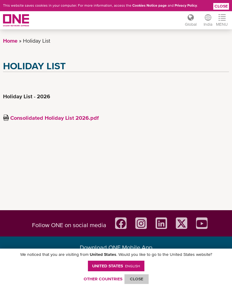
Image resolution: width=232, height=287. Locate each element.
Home (10, 41)
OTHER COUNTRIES (103, 278)
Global (190, 24)
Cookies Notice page (149, 5)
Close (221, 6)
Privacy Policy (186, 5)
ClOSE (136, 278)
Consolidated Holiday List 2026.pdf (54, 118)
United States (116, 265)
